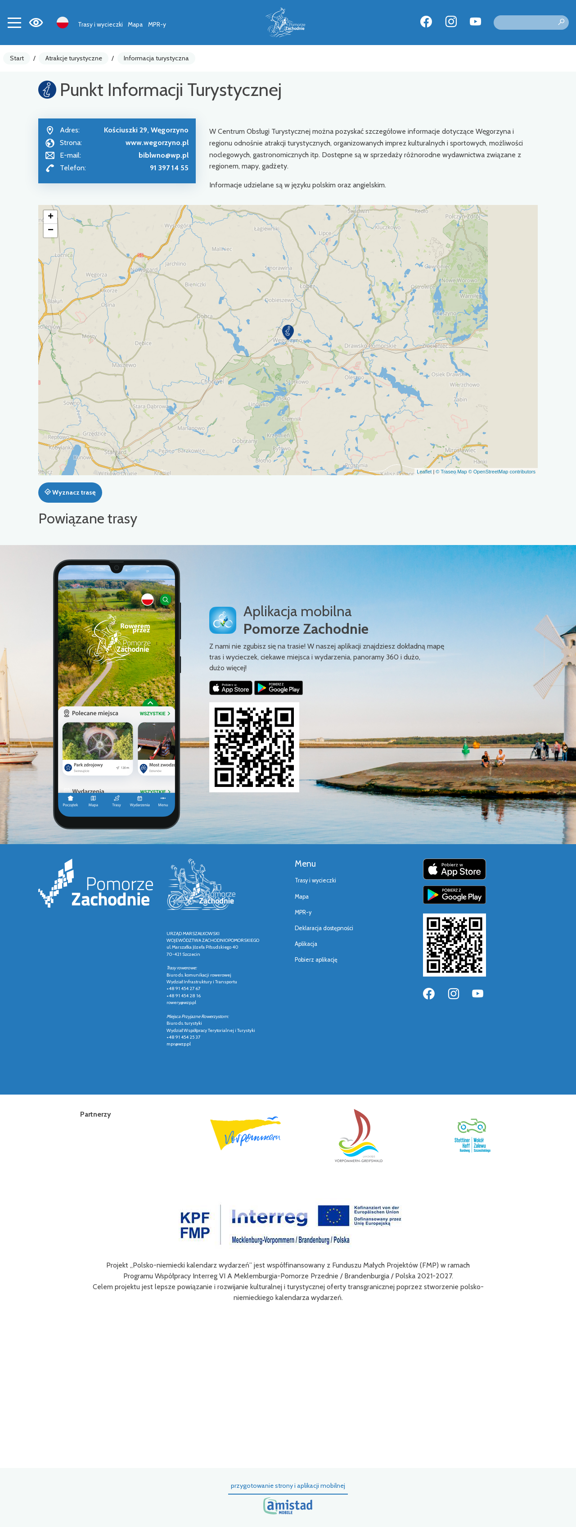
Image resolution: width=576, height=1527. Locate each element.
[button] (288, 332)
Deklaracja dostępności (324, 928)
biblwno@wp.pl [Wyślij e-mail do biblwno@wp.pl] (164, 155)
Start (17, 58)
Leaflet (424, 471)
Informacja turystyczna (156, 58)
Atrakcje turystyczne (73, 58)
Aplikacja (306, 944)
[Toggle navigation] (14, 22)
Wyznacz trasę (70, 492)
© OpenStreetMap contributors (502, 471)
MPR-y (157, 24)
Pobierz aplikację (316, 959)
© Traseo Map (451, 471)
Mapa (135, 24)
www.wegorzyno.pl (157, 142)
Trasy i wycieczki (100, 24)
